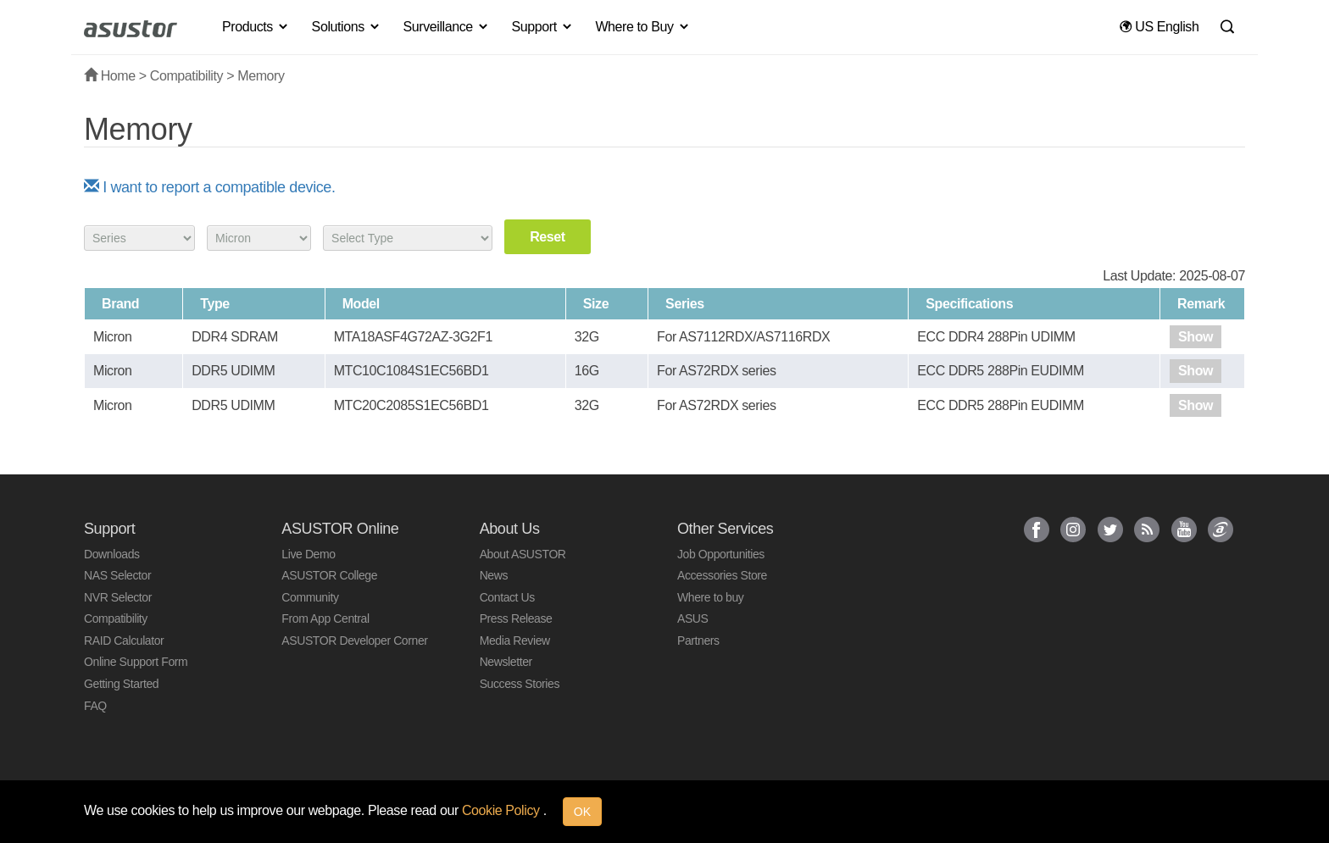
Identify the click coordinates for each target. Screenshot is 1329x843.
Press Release (516, 618)
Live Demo (308, 554)
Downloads (112, 554)
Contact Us (507, 597)
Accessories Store (722, 575)
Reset (547, 237)
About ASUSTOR (523, 554)
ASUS (693, 618)
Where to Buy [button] (642, 26)
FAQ (95, 706)
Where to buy (710, 597)
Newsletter (506, 661)
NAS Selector (117, 575)
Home (110, 76)
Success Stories (519, 683)
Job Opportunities (721, 554)
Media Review (515, 640)
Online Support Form (135, 661)
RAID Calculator (124, 640)
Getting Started (121, 683)
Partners (698, 640)
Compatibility (186, 76)
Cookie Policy (502, 810)
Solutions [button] (346, 26)
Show (1195, 337)
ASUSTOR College (329, 575)
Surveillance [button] (446, 26)
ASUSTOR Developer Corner (354, 640)
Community (309, 597)
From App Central (325, 618)
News (494, 575)
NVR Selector (118, 597)
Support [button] (543, 26)
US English (1159, 26)
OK (582, 811)
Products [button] (256, 26)
